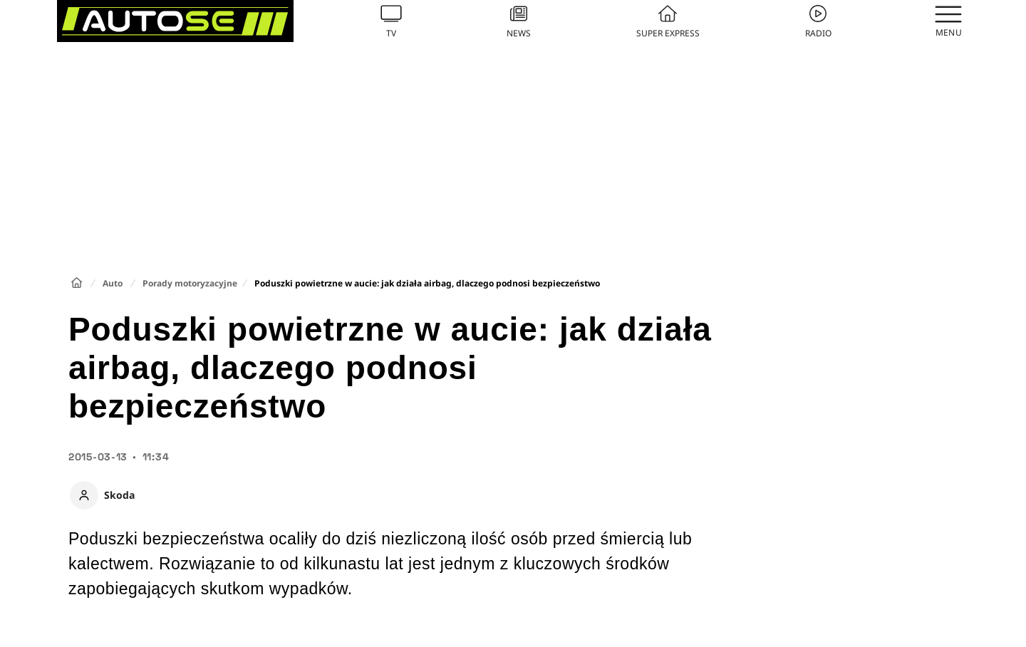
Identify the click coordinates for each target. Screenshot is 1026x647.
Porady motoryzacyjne (189, 283)
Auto (113, 283)
